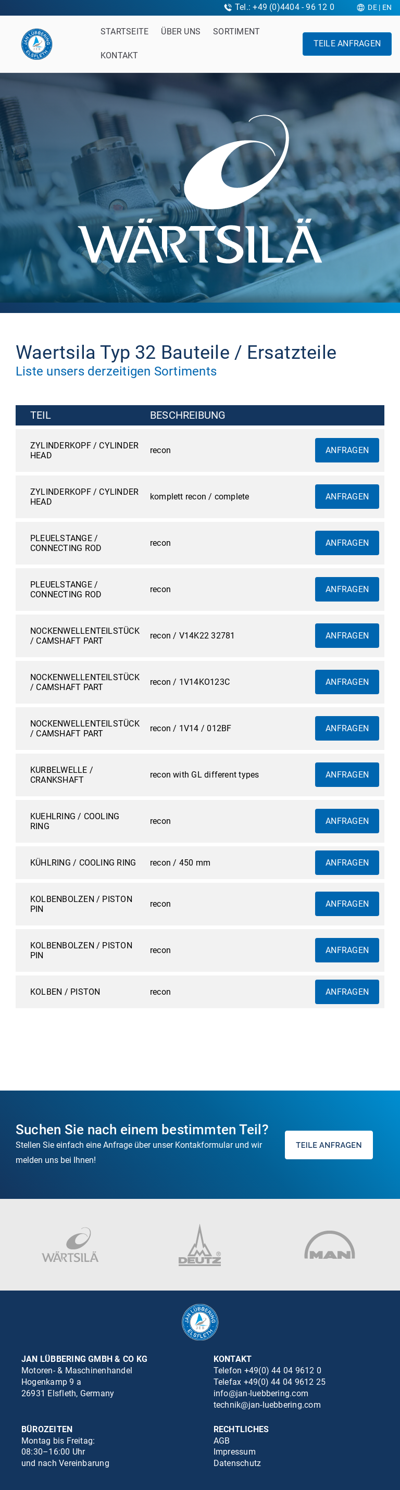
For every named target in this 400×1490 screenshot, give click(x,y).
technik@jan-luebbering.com (267, 1405)
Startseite (124, 31)
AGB (222, 1441)
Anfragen (347, 450)
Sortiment (236, 31)
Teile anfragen (347, 43)
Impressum (235, 1452)
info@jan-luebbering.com (261, 1393)
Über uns (181, 31)
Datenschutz (237, 1463)
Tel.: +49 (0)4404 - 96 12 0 (284, 7)
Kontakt (120, 55)
